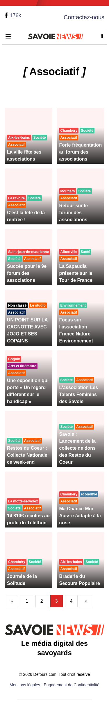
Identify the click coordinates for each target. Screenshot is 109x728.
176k (15, 15)
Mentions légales (25, 685)
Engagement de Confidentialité (71, 685)
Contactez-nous (84, 17)
